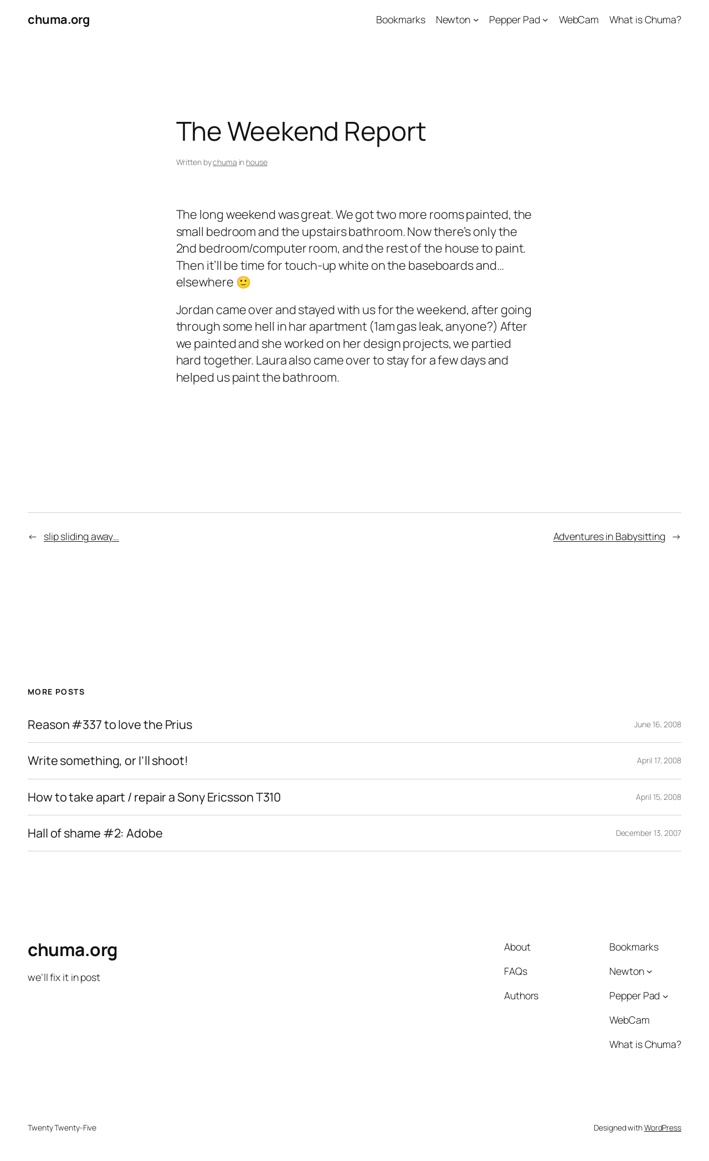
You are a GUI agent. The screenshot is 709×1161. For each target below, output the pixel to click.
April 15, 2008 (658, 797)
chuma (225, 162)
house (257, 162)
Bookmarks (400, 19)
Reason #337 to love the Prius (110, 724)
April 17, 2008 (659, 760)
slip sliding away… (81, 536)
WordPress (662, 1127)
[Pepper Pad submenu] (545, 20)
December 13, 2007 (648, 833)
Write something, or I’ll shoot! (108, 760)
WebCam (579, 19)
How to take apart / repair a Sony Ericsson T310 (154, 797)
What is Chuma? (645, 19)
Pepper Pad (514, 19)
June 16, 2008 (657, 724)
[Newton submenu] (476, 20)
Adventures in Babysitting (609, 536)
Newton (453, 19)
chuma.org (59, 19)
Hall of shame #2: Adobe (95, 833)
